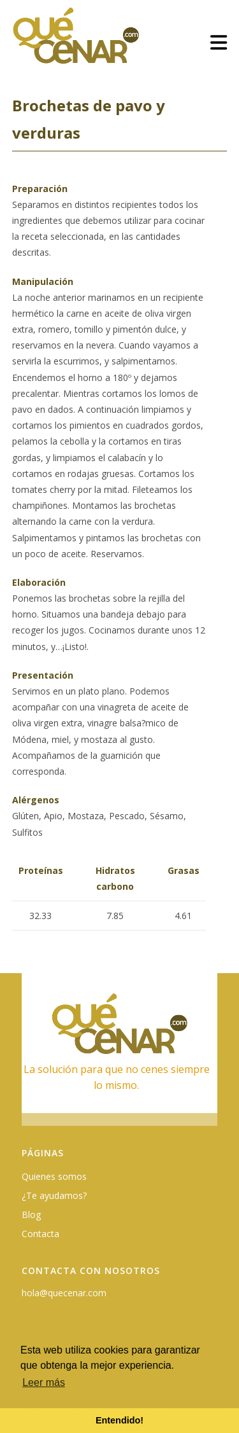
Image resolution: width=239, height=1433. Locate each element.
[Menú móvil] (219, 42)
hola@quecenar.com (64, 1293)
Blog (31, 1214)
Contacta (40, 1234)
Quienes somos (54, 1176)
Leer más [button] (43, 1382)
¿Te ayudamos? (54, 1195)
